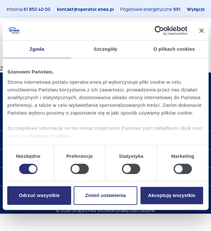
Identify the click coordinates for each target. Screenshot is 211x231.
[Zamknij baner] (201, 30)
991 (176, 9)
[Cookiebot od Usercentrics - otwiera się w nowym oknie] (159, 30)
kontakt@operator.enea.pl (85, 9)
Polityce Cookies (49, 136)
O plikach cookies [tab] (174, 49)
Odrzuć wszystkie (39, 195)
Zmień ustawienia (105, 195)
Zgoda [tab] (37, 49)
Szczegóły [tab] (105, 49)
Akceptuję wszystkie (172, 195)
